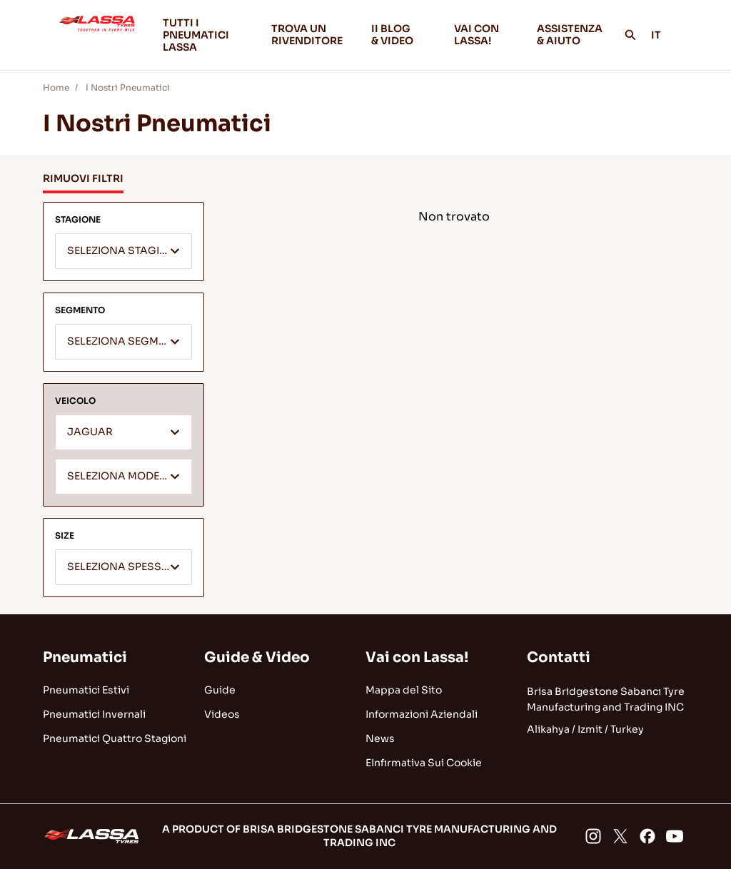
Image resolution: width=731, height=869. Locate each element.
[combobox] (123, 251)
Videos (222, 714)
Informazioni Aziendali (422, 714)
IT (664, 35)
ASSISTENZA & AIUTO (570, 34)
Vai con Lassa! (417, 657)
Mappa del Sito (404, 689)
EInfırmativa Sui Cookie (424, 762)
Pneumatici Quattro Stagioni (114, 738)
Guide (220, 689)
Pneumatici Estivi (86, 689)
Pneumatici (85, 657)
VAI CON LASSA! (484, 34)
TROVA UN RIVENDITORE (307, 34)
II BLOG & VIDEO (401, 34)
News (380, 738)
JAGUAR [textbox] (90, 432)
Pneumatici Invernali (94, 714)
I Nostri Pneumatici (127, 87)
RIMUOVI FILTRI (83, 178)
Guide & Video (257, 657)
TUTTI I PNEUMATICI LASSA (196, 35)
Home (56, 87)
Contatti (558, 657)
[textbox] (123, 252)
